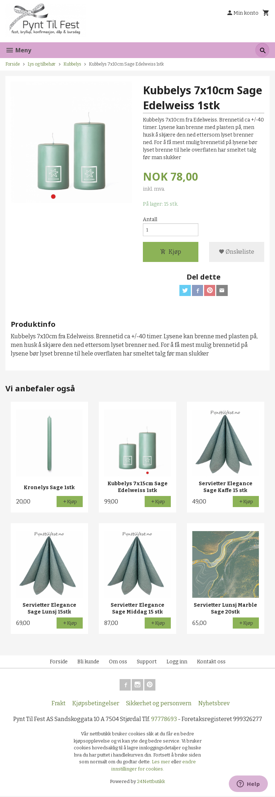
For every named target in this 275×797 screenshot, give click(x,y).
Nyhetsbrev (214, 704)
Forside (12, 64)
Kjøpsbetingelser (95, 704)
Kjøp (170, 252)
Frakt (59, 704)
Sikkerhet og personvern (159, 704)
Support (147, 663)
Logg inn (177, 663)
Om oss (118, 663)
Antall (150, 220)
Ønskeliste (236, 252)
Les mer (161, 763)
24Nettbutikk (151, 783)
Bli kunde (88, 663)
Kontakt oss (211, 663)
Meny (18, 50)
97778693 (164, 720)
